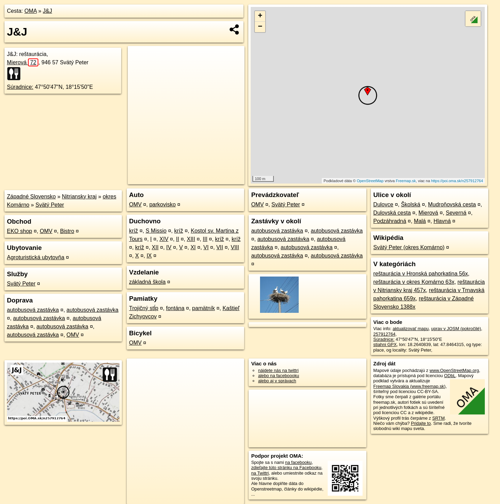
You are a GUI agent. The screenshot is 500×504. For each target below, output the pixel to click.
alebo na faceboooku (278, 375)
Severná (456, 213)
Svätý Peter (50, 205)
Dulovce (383, 204)
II (177, 239)
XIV (164, 239)
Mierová (22, 62)
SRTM (438, 418)
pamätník (203, 308)
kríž (133, 231)
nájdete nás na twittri (278, 370)
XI (193, 247)
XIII (191, 239)
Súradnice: (20, 87)
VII (219, 247)
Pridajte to (421, 423)
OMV (46, 231)
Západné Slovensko (31, 196)
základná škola (147, 282)
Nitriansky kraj (79, 196)
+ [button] (260, 16)
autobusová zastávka (33, 310)
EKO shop (19, 231)
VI (206, 247)
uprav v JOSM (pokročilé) (456, 328)
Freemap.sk (406, 181)
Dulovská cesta (392, 213)
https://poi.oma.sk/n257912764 (457, 181)
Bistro (67, 231)
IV (168, 247)
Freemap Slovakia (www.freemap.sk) (409, 386)
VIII (235, 247)
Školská (410, 204)
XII (155, 247)
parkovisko (162, 204)
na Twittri (260, 473)
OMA (31, 11)
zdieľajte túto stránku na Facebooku (286, 467)
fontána (175, 308)
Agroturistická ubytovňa (35, 257)
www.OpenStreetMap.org (454, 370)
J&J (47, 11)
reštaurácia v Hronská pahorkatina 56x (420, 274)
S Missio (156, 231)
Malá (420, 221)
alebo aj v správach (277, 380)
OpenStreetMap (370, 181)
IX (149, 256)
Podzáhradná (389, 221)
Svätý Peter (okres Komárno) (408, 247)
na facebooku (298, 462)
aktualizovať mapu (411, 328)
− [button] (260, 27)
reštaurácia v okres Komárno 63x (413, 282)
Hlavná (442, 221)
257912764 (384, 334)
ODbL (449, 375)
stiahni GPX (385, 344)
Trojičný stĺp (143, 308)
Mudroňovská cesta (452, 204)
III (205, 239)
